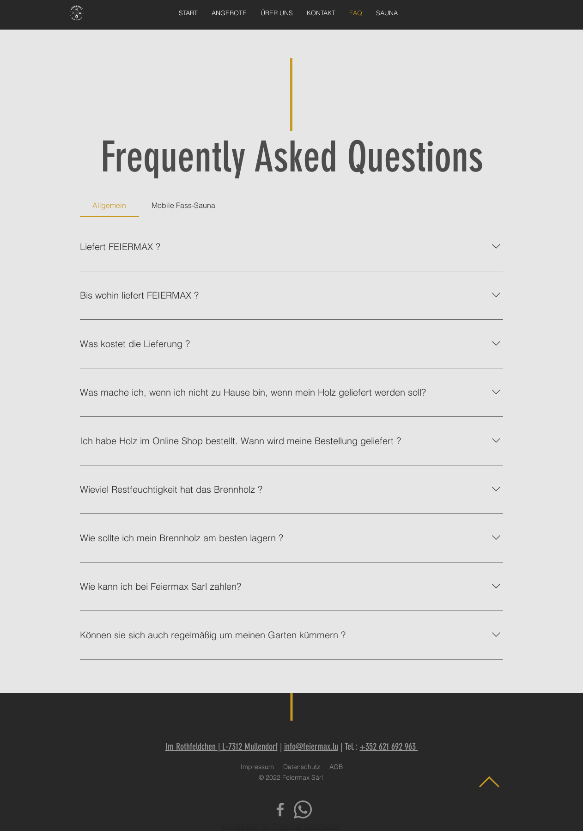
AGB (336, 767)
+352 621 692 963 (389, 746)
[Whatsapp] (303, 809)
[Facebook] (280, 809)
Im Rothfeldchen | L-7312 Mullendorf (221, 746)
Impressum (257, 767)
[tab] (109, 205)
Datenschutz (301, 767)
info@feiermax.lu (311, 746)
